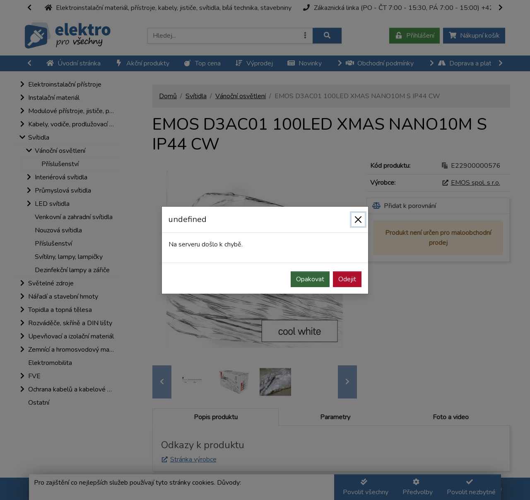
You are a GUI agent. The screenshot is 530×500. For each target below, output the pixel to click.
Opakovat (310, 279)
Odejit (347, 279)
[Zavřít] (358, 219)
